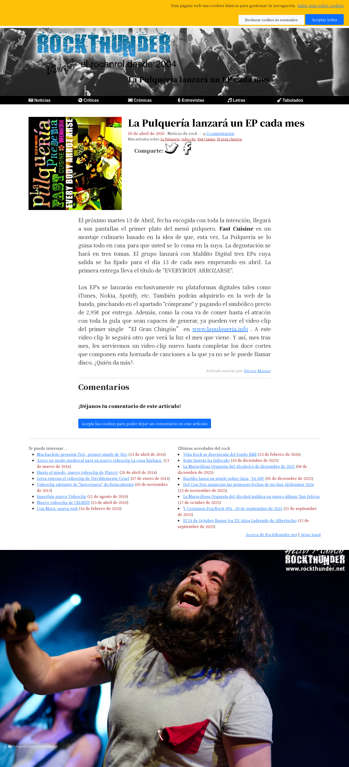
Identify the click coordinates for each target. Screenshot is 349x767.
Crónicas (143, 100)
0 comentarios (220, 133)
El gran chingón (229, 139)
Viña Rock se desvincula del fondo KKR (220, 454)
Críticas (91, 100)
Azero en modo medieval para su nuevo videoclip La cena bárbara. (99, 460)
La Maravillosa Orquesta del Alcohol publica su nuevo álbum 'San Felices (251, 496)
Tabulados (292, 100)
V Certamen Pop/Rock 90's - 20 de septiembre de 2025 (232, 508)
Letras (239, 100)
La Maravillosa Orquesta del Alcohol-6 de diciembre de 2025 (239, 466)
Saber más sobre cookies (320, 5)
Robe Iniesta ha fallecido (206, 460)
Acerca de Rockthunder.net (271, 534)
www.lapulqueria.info (220, 329)
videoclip (188, 139)
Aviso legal (311, 534)
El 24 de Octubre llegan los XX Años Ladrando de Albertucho (240, 520)
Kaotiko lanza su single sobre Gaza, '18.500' (223, 478)
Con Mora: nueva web (57, 508)
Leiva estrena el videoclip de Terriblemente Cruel (83, 478)
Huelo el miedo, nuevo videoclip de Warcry (77, 472)
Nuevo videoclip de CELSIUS (63, 502)
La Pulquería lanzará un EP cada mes (216, 122)
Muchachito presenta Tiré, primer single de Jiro (82, 454)
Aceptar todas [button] (324, 19)
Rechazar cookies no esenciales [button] (271, 19)
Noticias (42, 100)
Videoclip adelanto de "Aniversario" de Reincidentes (85, 484)
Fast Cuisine (206, 139)
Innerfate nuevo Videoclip (61, 496)
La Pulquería (170, 139)
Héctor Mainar (257, 370)
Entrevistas (193, 100)
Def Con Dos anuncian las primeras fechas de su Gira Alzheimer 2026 (248, 484)
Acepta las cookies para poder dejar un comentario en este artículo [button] (145, 423)
